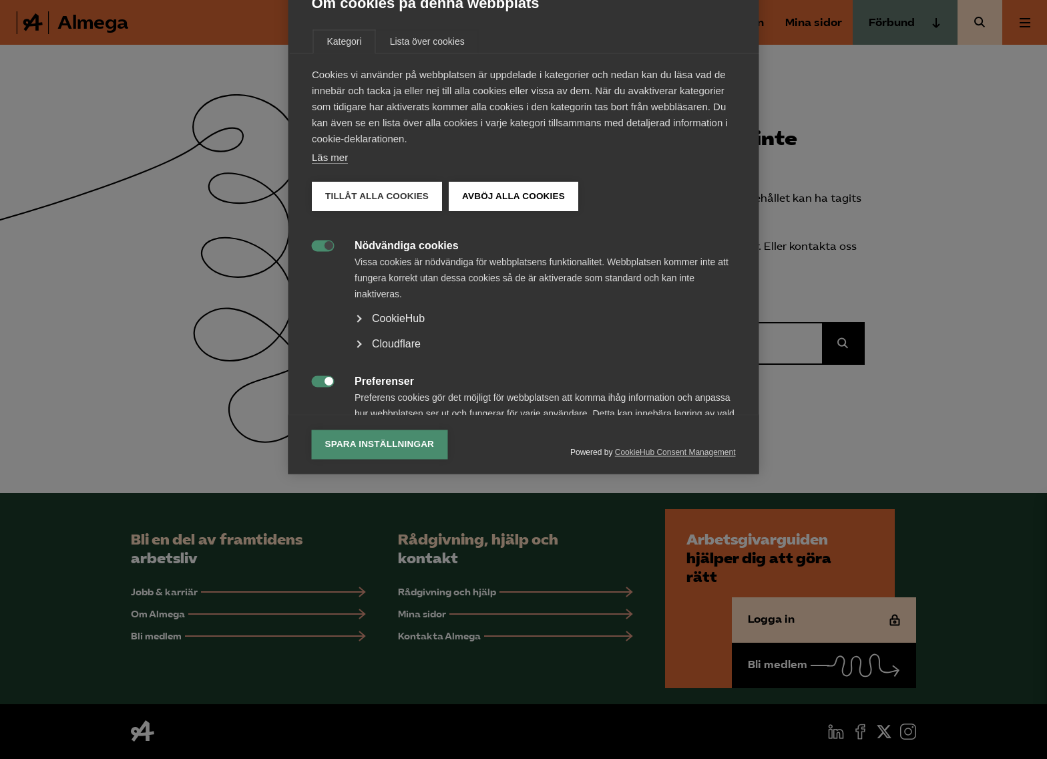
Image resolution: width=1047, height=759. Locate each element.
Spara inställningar (380, 599)
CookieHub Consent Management (675, 607)
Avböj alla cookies (513, 351)
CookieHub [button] (398, 473)
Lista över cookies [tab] (427, 196)
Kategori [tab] (344, 196)
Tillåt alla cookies (377, 351)
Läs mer (330, 312)
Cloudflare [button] (396, 498)
